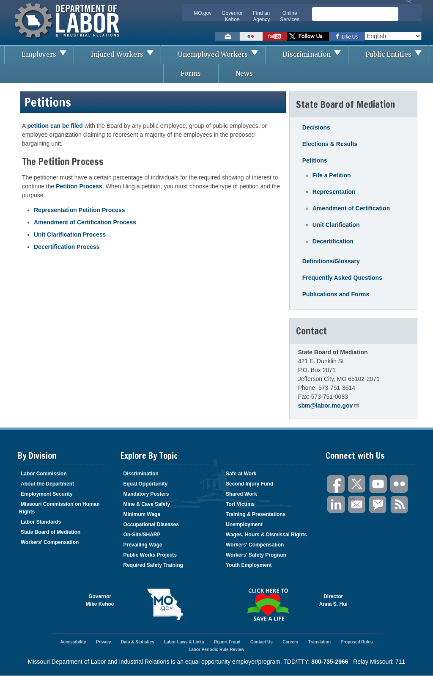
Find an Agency (261, 16)
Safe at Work (241, 474)
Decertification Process (67, 246)
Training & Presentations (255, 514)
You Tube (378, 484)
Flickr (399, 484)
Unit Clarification (336, 224)
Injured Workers (125, 54)
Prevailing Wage (142, 545)
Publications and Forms (336, 294)
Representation (334, 191)
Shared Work (241, 494)
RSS (399, 505)
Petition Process (79, 186)
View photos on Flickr (251, 36)
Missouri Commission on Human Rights (59, 508)
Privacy (103, 642)
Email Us (351, 499)
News (244, 73)
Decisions (316, 127)
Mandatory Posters (146, 494)
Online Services (289, 16)
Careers (290, 642)
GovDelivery (378, 505)
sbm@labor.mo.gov (329, 405)
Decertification (333, 241)
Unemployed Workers (221, 54)
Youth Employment (248, 565)
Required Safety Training (153, 565)
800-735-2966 (329, 661)
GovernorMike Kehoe (100, 600)
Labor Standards (41, 522)
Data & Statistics (137, 642)
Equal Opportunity (145, 484)
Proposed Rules (356, 642)
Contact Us (261, 642)
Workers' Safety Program (256, 555)
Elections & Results (330, 144)
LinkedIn (336, 505)
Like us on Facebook (346, 36)
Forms (191, 73)
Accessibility (73, 642)
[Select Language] (393, 36)
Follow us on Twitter (308, 36)
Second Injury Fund (249, 484)
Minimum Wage (142, 514)
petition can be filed (54, 125)
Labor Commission (44, 474)
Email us (227, 36)
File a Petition (331, 175)
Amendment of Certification (351, 208)
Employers (47, 54)
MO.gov (202, 13)
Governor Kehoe (232, 16)
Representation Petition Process (79, 210)
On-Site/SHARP (142, 535)
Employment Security (47, 494)
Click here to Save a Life (267, 604)
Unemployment (244, 524)
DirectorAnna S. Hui (333, 600)
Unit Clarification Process (70, 234)
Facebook (336, 484)
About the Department (47, 484)
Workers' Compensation (50, 542)
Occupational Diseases (151, 524)
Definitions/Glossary (331, 261)
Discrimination (315, 54)
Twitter (357, 484)
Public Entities (396, 54)
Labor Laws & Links (184, 642)
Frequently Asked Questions (342, 277)
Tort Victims (240, 504)
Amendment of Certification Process (85, 222)
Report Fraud (227, 642)
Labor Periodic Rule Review (216, 649)
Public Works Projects (150, 555)
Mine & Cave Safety (146, 504)
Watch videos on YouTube (275, 36)
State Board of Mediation (50, 532)
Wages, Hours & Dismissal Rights (266, 535)
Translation (319, 642)
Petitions (314, 160)
